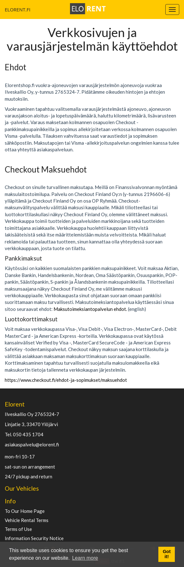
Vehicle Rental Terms (26, 520)
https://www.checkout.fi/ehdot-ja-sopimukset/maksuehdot (66, 380)
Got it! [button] (167, 554)
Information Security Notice (34, 538)
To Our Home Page (25, 511)
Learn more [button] (85, 558)
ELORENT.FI (7, 9)
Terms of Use (18, 529)
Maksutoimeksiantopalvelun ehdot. (90, 309)
